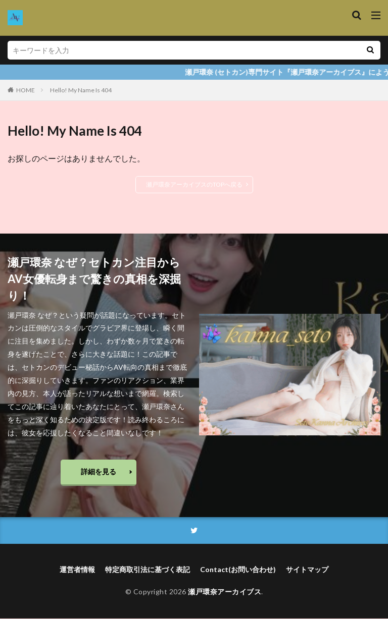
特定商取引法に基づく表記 (147, 570)
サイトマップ (307, 570)
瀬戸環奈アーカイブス (224, 592)
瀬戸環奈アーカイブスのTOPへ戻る (194, 184)
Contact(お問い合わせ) (238, 570)
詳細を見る (98, 471)
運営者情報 (77, 570)
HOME (25, 90)
